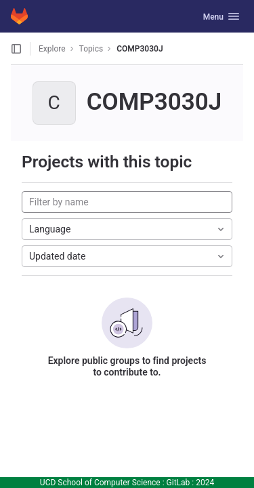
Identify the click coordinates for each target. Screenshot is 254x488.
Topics (91, 49)
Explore (52, 49)
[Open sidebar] (16, 49)
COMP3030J (140, 49)
